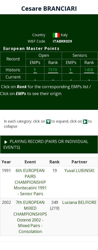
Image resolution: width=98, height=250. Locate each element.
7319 (53, 70)
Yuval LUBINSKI (79, 170)
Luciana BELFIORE (79, 202)
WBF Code (36, 41)
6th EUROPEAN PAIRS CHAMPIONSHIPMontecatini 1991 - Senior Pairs (30, 182)
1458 (89, 70)
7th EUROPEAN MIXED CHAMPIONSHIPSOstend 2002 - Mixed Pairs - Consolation (30, 217)
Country (38, 34)
